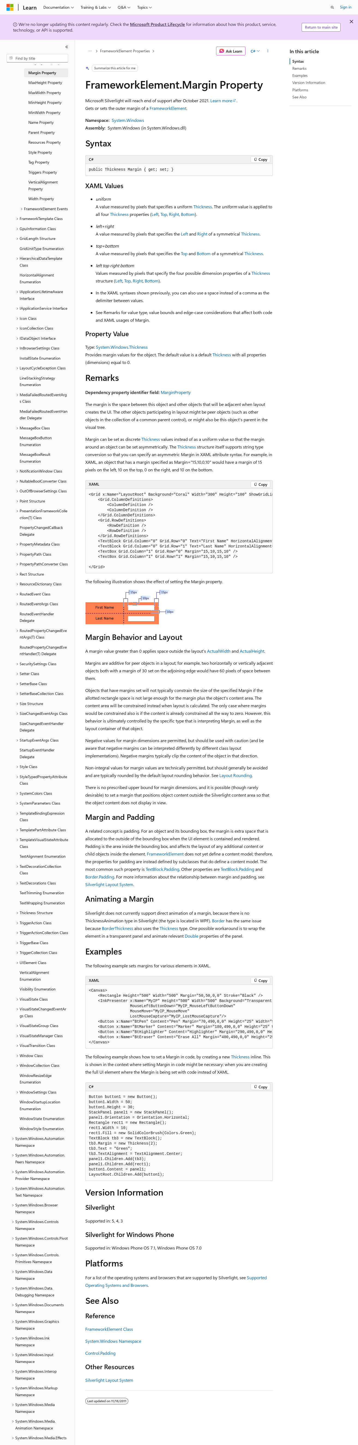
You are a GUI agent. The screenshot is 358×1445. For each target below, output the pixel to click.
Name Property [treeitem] (41, 122)
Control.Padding (100, 1353)
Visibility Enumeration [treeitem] (38, 989)
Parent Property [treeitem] (41, 132)
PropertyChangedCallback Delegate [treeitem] (41, 531)
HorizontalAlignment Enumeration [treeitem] (37, 278)
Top (163, 214)
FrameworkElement (168, 108)
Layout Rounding (235, 775)
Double (191, 936)
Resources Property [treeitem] (44, 142)
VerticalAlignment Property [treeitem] (43, 185)
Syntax (298, 61)
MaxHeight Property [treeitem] (45, 82)
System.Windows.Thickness (122, 347)
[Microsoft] (10, 7)
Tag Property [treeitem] (38, 162)
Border (218, 920)
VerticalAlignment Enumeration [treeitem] (34, 976)
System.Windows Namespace (113, 1341)
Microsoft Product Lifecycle (157, 24)
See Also (299, 97)
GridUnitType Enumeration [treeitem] (42, 248)
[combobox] (37, 58)
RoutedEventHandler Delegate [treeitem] (37, 617)
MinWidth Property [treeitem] (44, 112)
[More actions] (268, 51)
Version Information (308, 82)
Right (174, 214)
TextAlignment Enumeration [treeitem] (43, 856)
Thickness (202, 206)
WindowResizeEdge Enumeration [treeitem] (35, 1079)
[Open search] (332, 7)
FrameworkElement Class (109, 1329)
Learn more (221, 100)
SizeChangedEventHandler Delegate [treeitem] (41, 727)
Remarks (299, 68)
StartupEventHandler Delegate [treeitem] (37, 753)
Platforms (300, 89)
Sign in (345, 7)
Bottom (188, 214)
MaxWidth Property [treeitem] (44, 92)
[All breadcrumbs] (90, 51)
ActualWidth (218, 651)
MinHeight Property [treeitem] (45, 102)
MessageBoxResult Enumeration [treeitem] (35, 458)
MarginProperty (176, 392)
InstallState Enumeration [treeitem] (40, 358)
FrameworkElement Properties (125, 50)
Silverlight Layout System (109, 884)
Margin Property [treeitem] (42, 72)
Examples (300, 75)
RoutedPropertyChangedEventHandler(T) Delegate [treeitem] (43, 651)
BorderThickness (117, 928)
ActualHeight (252, 651)
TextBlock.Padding (162, 869)
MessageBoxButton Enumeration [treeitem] (36, 441)
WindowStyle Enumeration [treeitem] (42, 1128)
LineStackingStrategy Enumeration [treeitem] (37, 381)
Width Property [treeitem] (41, 198)
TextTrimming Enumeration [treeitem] (42, 892)
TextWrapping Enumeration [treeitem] (42, 902)
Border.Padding (99, 877)
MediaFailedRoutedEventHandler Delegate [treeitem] (44, 415)
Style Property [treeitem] (40, 152)
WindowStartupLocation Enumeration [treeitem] (40, 1105)
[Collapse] (66, 47)
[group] (179, 531)
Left (155, 214)
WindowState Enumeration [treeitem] (42, 1118)
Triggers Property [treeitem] (42, 172)
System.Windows (128, 120)
